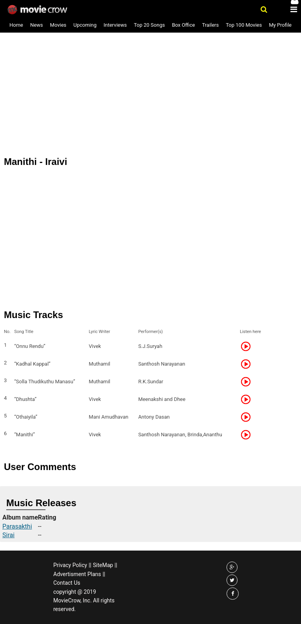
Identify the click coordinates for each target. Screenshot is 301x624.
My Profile (280, 25)
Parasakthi (17, 526)
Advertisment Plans (77, 574)
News (36, 25)
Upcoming (84, 25)
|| (90, 565)
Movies (58, 25)
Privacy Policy (70, 565)
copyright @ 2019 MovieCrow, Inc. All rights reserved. (83, 601)
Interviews (115, 25)
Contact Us (66, 583)
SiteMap (103, 565)
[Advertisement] (150, 66)
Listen (248, 346)
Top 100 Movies (244, 25)
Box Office (183, 25)
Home (16, 25)
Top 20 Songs (149, 25)
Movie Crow (38, 10)
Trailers (210, 25)
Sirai (8, 535)
